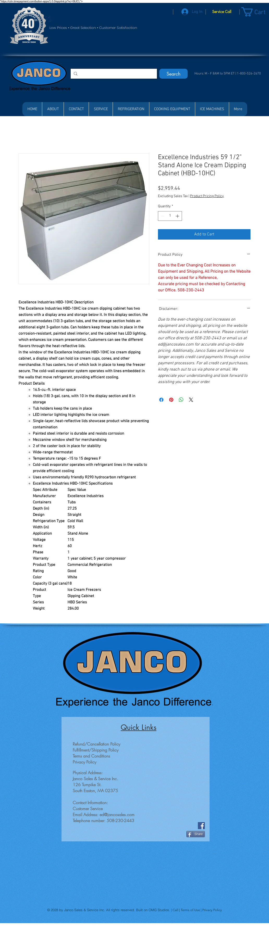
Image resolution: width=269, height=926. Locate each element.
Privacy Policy (212, 910)
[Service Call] (221, 12)
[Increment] (178, 216)
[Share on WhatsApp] (181, 400)
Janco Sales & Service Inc (84, 910)
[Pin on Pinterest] (171, 400)
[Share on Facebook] (161, 400)
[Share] (195, 834)
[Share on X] (191, 400)
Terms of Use (191, 910)
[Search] (173, 74)
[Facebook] (201, 825)
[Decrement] (162, 216)
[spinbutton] (170, 216)
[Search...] (113, 74)
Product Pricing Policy (207, 196)
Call (176, 910)
